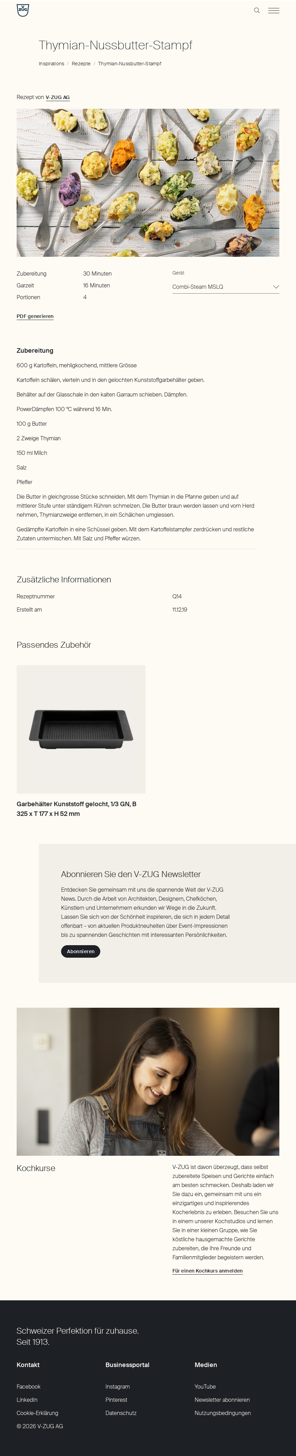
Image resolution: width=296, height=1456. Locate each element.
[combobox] (225, 287)
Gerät (178, 273)
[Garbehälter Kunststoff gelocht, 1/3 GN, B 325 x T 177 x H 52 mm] (81, 729)
